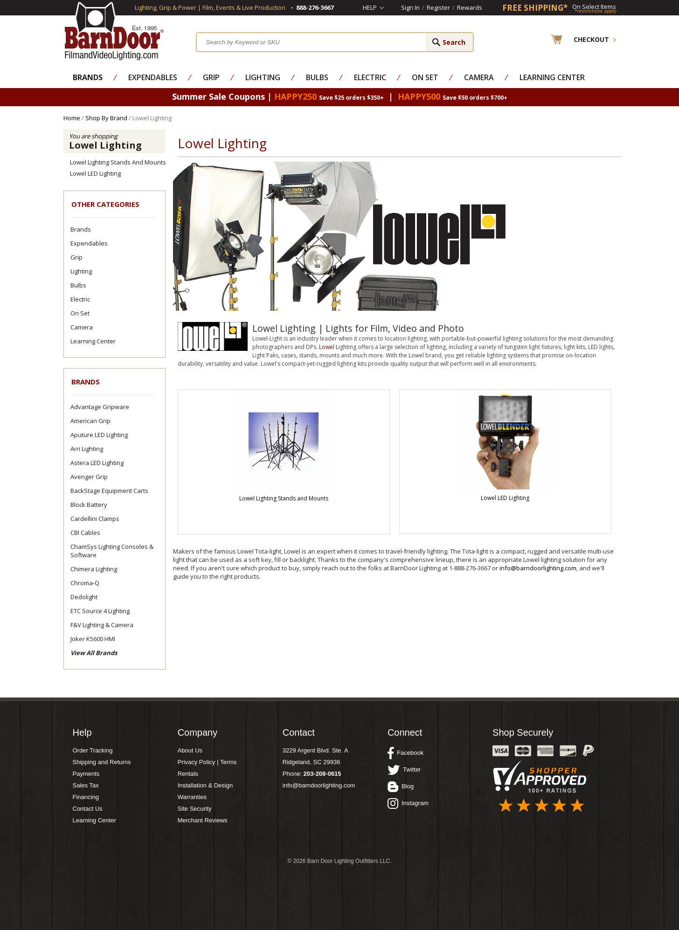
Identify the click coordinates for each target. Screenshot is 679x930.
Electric (370, 77)
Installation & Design (205, 785)
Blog (401, 786)
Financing (86, 796)
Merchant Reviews (203, 820)
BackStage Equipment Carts (109, 490)
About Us (190, 750)
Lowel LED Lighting (95, 173)
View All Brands (93, 653)
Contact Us (88, 808)
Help (370, 7)
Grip (211, 77)
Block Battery (88, 504)
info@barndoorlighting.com (537, 568)
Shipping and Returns (102, 762)
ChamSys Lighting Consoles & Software (111, 550)
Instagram (408, 803)
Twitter (404, 770)
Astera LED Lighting (97, 462)
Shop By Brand (106, 118)
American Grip (90, 421)
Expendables (152, 77)
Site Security (195, 808)
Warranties (192, 796)
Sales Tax (86, 785)
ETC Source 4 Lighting (100, 611)
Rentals (188, 773)
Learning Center (552, 77)
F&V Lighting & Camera (101, 625)
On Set (425, 77)
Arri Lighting (86, 448)
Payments (86, 773)
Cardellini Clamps (94, 518)
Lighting (262, 77)
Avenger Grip (89, 476)
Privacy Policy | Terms (207, 762)
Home (71, 118)
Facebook (405, 753)
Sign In (410, 7)
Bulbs (317, 77)
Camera (479, 77)
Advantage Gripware (99, 407)
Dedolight (83, 597)
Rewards (469, 7)
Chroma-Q (84, 583)
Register (438, 7)
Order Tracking (93, 750)
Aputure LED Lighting (99, 435)
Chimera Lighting (93, 569)
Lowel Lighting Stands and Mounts (118, 162)
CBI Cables (85, 532)
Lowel (326, 347)
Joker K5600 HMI (92, 639)
